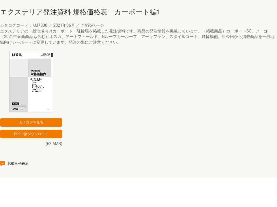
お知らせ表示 (18, 164)
